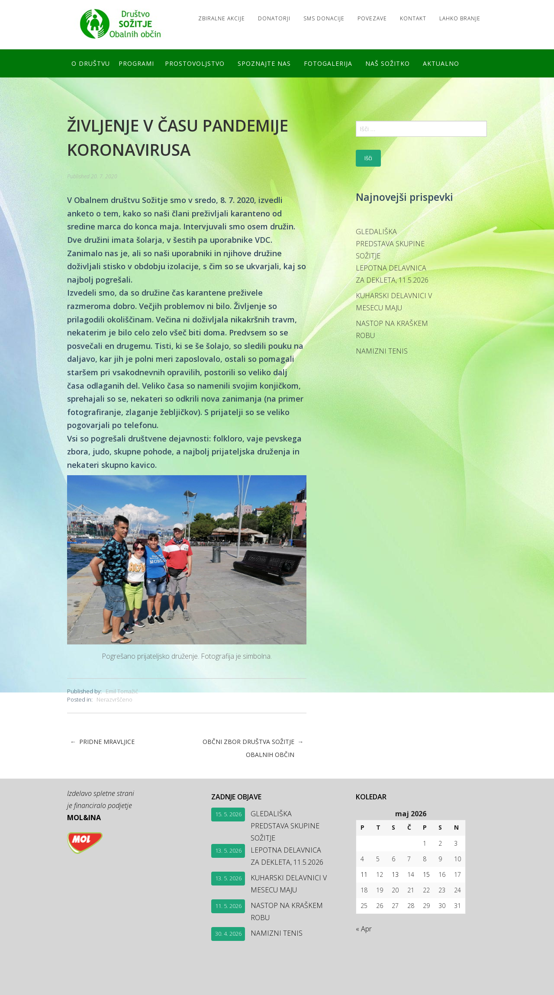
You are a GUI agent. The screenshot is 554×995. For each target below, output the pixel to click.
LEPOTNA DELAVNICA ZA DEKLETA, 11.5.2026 (392, 274)
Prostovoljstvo (195, 63)
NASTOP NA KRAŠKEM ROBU (392, 329)
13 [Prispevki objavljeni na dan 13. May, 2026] (395, 874)
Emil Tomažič (122, 691)
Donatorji (274, 18)
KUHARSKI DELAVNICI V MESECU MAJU (394, 301)
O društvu (90, 63)
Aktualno (441, 63)
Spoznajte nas (264, 63)
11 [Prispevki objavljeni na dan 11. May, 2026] (364, 874)
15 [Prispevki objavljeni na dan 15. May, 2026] (426, 874)
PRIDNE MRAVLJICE (102, 741)
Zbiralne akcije (221, 18)
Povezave (372, 18)
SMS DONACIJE (324, 18)
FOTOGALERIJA (328, 63)
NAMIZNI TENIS (382, 351)
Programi (136, 63)
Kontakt (413, 18)
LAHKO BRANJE (459, 18)
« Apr (364, 929)
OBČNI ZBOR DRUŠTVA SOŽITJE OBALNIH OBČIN (253, 748)
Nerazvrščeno (114, 699)
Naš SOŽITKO (387, 63)
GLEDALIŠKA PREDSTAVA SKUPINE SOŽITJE (390, 244)
